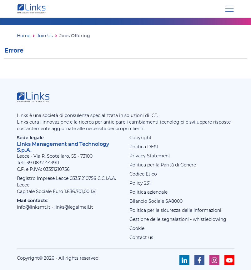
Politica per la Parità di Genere (162, 165)
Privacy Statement (149, 156)
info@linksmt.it (33, 207)
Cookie (136, 228)
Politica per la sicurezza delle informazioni (175, 210)
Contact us (141, 237)
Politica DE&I (143, 147)
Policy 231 (140, 183)
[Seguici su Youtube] (229, 260)
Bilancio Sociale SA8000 (156, 201)
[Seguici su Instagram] (214, 260)
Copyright (140, 137)
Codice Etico (143, 174)
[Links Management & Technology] (33, 9)
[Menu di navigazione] (229, 8)
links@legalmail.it (73, 207)
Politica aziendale (148, 192)
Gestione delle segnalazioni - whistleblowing (177, 219)
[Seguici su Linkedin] (184, 260)
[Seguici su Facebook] (199, 260)
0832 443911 (46, 163)
